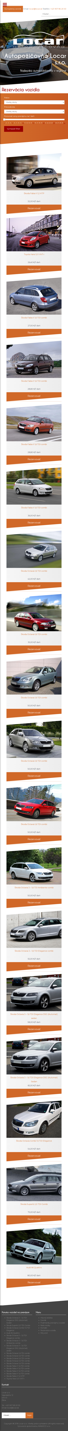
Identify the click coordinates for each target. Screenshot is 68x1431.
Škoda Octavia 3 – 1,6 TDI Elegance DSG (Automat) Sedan (34, 1079)
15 (33, 123)
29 (62, 123)
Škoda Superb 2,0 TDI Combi (34, 1204)
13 (29, 123)
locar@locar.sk (35, 9)
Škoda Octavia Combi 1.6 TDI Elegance (34, 1141)
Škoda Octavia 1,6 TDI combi (34, 571)
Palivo (6, 98)
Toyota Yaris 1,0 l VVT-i (34, 254)
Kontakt (43, 1328)
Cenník (43, 1320)
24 (52, 123)
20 (44, 123)
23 (49, 123)
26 (56, 123)
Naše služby (45, 1325)
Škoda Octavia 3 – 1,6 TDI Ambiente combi (34, 888)
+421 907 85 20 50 (58, 9)
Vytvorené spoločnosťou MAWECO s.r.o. (34, 1426)
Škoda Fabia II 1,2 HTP (34, 193)
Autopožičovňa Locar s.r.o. (35, 59)
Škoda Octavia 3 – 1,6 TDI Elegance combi (34, 951)
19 (41, 123)
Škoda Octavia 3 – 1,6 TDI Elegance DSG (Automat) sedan (34, 1016)
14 (31, 123)
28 (60, 123)
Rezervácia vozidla (48, 1330)
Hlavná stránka (46, 1318)
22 (47, 123)
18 (39, 123)
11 (25, 123)
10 (23, 123)
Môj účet (44, 1333)
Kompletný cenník (12, 9)
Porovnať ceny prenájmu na (19, 116)
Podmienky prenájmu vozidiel (52, 1323)
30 (64, 123)
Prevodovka (9, 107)
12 (27, 123)
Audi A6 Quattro (34, 1267)
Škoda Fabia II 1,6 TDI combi (34, 318)
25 (54, 123)
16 (35, 123)
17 (37, 123)
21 (45, 123)
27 (58, 123)
